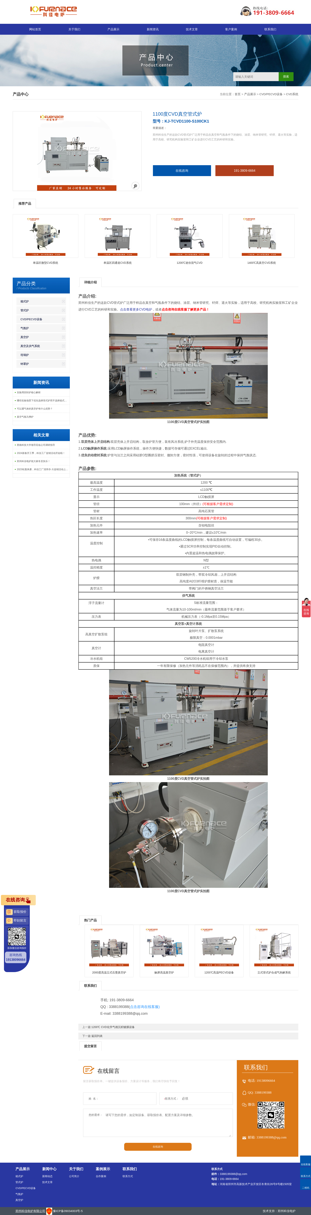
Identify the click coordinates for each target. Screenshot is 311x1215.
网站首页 (35, 29)
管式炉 (24, 310)
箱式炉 (24, 301)
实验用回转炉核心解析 (29, 392)
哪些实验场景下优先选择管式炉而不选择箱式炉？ (43, 400)
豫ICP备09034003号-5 (68, 1211)
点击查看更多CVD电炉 (136, 309)
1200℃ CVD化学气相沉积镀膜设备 (113, 1027)
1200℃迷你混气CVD (190, 262)
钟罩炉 (24, 363)
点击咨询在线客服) (145, 1007)
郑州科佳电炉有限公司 (30, 1211)
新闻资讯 (153, 29)
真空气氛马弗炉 (25, 416)
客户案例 (231, 29)
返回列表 (97, 1036)
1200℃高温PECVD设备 (219, 972)
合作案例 (101, 1176)
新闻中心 (49, 1169)
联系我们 (270, 29)
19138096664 (265, 1081)
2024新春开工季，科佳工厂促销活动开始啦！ (41, 453)
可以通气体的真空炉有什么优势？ (35, 408)
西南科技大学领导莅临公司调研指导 (36, 445)
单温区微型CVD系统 (45, 262)
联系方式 (128, 1176)
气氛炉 (24, 328)
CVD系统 (292, 94)
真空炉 (24, 337)
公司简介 (74, 1176)
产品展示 (113, 29)
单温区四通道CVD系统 (118, 262)
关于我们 (74, 29)
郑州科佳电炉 (287, 1211)
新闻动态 (47, 1176)
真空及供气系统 (30, 346)
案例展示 (103, 1169)
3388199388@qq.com (271, 1137)
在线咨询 (182, 170)
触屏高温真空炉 (164, 972)
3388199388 (263, 1092)
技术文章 (192, 29)
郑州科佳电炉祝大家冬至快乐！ (33, 461)
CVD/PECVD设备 (271, 94)
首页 (238, 94)
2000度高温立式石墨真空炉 (109, 972)
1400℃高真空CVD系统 (261, 262)
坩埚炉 (24, 355)
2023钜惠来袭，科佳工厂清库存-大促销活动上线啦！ (43, 469)
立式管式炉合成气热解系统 (274, 972)
